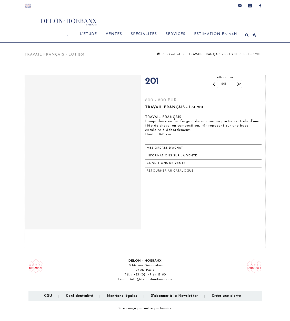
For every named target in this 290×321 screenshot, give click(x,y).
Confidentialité (79, 296)
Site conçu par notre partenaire (145, 308)
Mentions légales (122, 296)
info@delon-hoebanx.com (151, 279)
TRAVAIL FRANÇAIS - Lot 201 (212, 54)
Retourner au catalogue (170, 171)
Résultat (174, 54)
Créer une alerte (226, 296)
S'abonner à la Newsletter (174, 296)
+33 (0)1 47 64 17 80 (150, 274)
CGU (48, 296)
